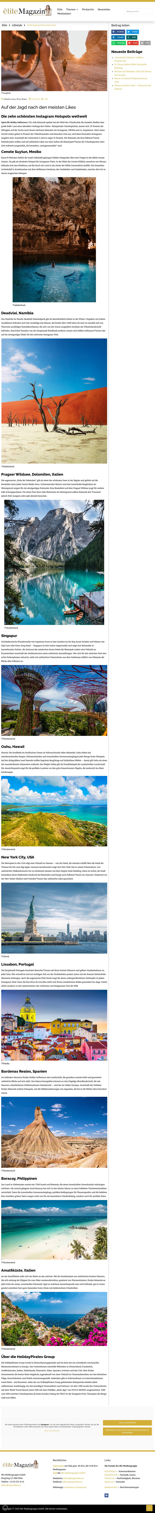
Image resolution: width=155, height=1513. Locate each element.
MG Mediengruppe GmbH (73, 1473)
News (18, 99)
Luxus (13, 99)
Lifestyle (17, 25)
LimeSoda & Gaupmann (75, 1487)
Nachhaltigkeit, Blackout (127, 1478)
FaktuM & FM (111, 1475)
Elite (4, 25)
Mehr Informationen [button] (52, 1431)
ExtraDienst (110, 1471)
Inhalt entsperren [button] (127, 1423)
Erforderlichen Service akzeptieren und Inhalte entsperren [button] (127, 1431)
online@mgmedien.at (73, 1478)
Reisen (24, 99)
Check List (109, 1478)
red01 (46, 99)
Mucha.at (109, 1482)
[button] (72, 9)
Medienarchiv (111, 1487)
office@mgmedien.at (11, 1485)
